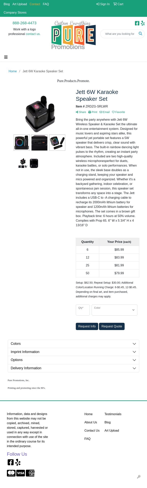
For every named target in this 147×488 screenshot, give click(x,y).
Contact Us (92, 430)
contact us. (33, 34)
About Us (90, 422)
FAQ (46, 4)
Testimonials (112, 414)
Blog (7, 4)
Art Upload (19, 4)
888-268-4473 (25, 23)
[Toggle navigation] (6, 57)
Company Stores (15, 12)
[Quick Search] (118, 33)
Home (88, 414)
